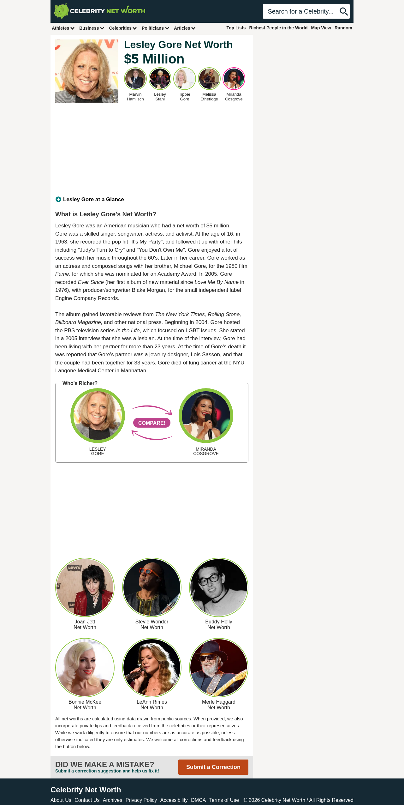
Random (343, 27)
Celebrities (123, 28)
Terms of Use (224, 800)
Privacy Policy (141, 800)
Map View (321, 27)
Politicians (155, 28)
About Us (60, 800)
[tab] (151, 199)
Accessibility (174, 800)
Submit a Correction (213, 767)
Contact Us (86, 800)
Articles (185, 28)
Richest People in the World (278, 27)
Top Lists (236, 27)
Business (91, 28)
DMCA (198, 800)
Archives (112, 800)
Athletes (63, 28)
